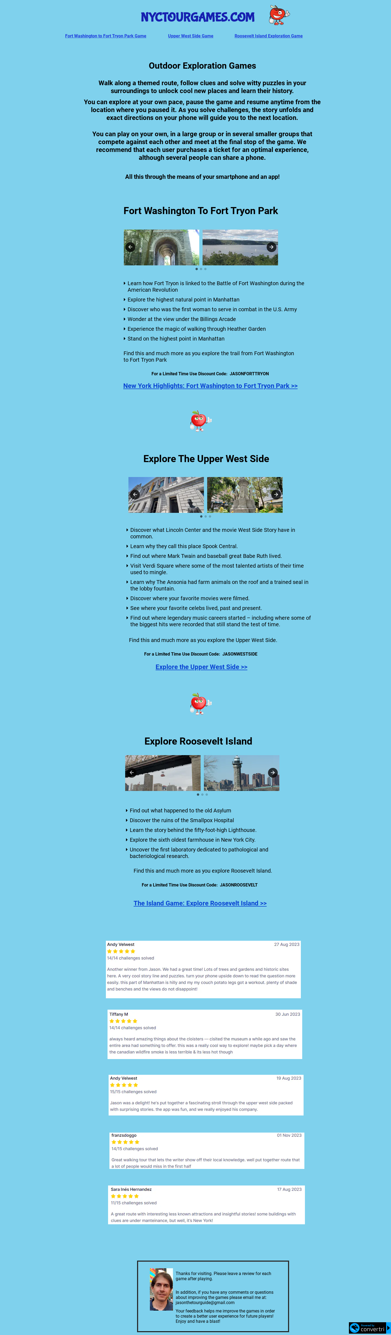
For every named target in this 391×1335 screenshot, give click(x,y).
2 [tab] (201, 269)
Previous (130, 247)
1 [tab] (196, 269)
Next (271, 247)
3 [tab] (205, 269)
